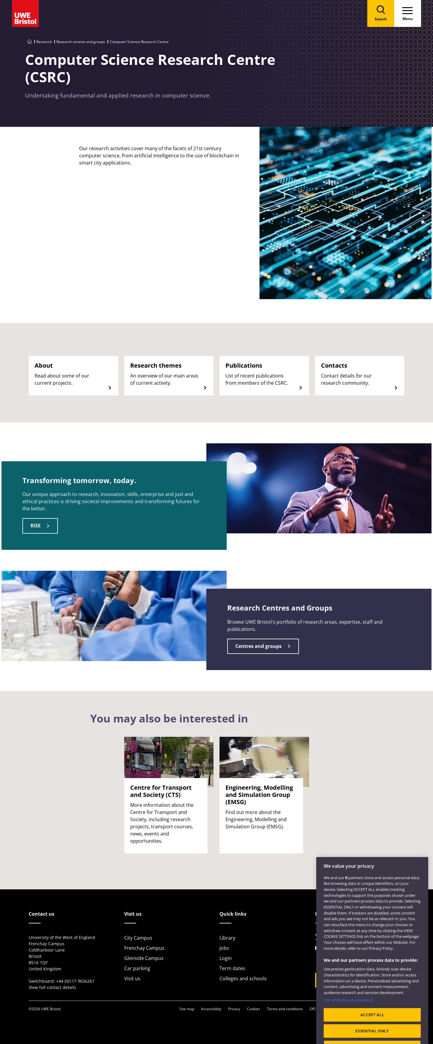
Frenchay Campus (144, 948)
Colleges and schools (243, 978)
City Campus (138, 938)
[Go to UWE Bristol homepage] (29, 41)
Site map (186, 1008)
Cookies (253, 1008)
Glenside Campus (144, 958)
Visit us (132, 978)
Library (227, 938)
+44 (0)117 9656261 (75, 981)
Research (44, 41)
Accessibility (211, 1008)
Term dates (232, 968)
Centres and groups (258, 646)
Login (225, 958)
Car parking (137, 968)
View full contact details (52, 987)
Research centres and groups (80, 41)
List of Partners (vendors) (348, 1017)
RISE (35, 525)
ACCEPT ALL (372, 1031)
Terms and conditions (285, 1008)
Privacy (234, 1008)
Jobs (224, 948)
